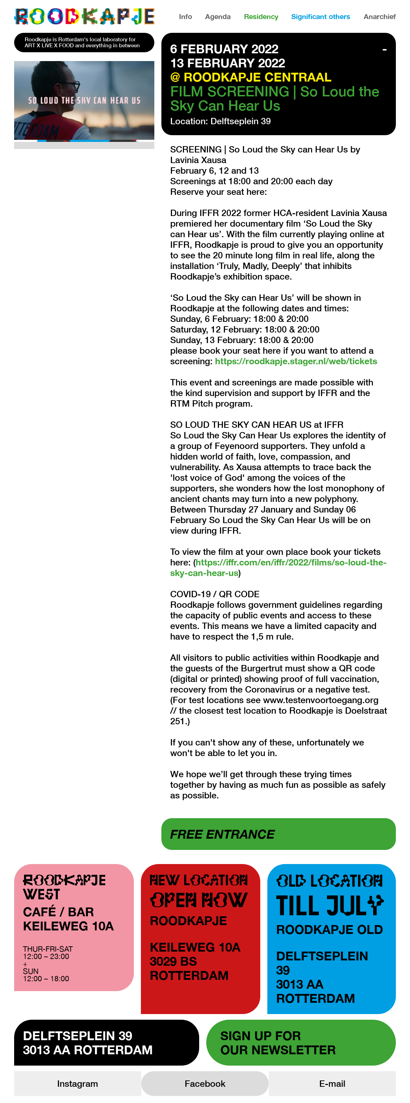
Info (185, 16)
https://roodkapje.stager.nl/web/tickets (296, 361)
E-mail (332, 1083)
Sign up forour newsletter (278, 1042)
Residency (261, 16)
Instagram (77, 1083)
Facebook (205, 1083)
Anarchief (380, 16)
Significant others (320, 16)
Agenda (218, 16)
